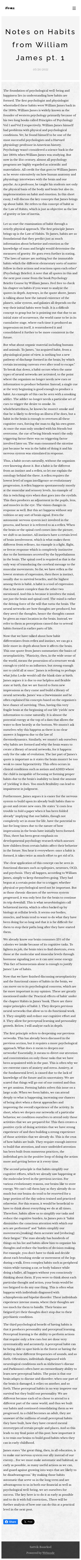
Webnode (48, 1553)
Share (10, 1521)
